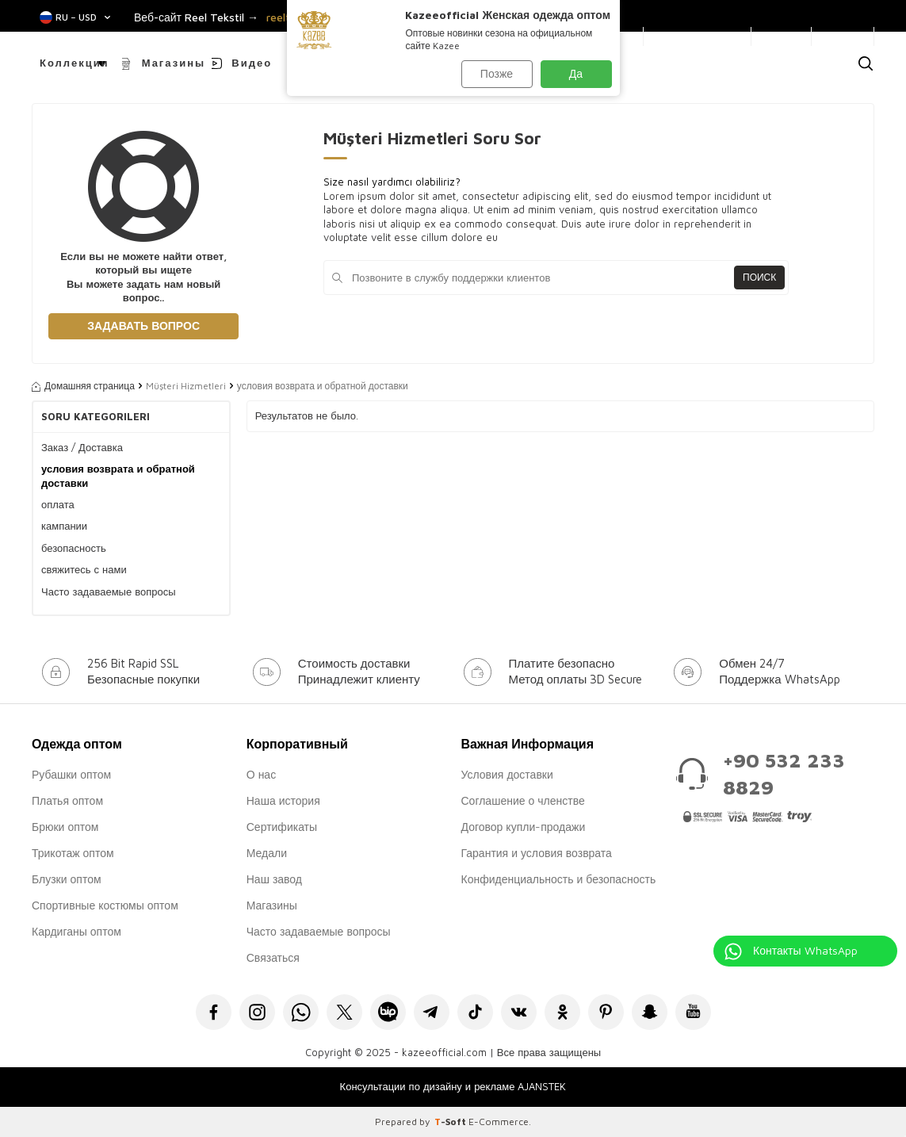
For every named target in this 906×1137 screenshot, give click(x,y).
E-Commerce (498, 1121)
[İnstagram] (257, 1012)
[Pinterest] (606, 1012)
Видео (251, 62)
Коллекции (74, 62)
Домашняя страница (83, 386)
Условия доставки (507, 774)
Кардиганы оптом (76, 931)
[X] (344, 1012)
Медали (267, 852)
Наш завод (274, 879)
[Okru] (562, 1012)
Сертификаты (282, 826)
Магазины (173, 62)
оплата (58, 504)
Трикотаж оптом (73, 852)
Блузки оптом (66, 879)
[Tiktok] (475, 1012)
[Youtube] (693, 1012)
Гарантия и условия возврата (536, 852)
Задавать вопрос (143, 325)
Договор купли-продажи (523, 826)
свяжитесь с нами (84, 569)
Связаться (273, 957)
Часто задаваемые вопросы (108, 591)
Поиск (759, 277)
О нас (261, 774)
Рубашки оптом (71, 774)
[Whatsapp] (301, 1012)
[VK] (519, 1012)
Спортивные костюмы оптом (105, 905)
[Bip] (388, 1012)
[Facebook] (213, 1012)
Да (576, 73)
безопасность (73, 548)
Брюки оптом (65, 826)
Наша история (283, 800)
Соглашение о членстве (523, 800)
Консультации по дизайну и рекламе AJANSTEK (453, 1086)
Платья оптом (67, 800)
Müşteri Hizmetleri (186, 386)
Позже (496, 73)
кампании (64, 525)
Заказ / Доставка (82, 447)
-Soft (451, 1121)
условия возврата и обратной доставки (118, 475)
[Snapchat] (649, 1012)
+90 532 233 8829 (784, 773)
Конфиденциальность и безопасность (558, 879)
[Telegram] (431, 1012)
